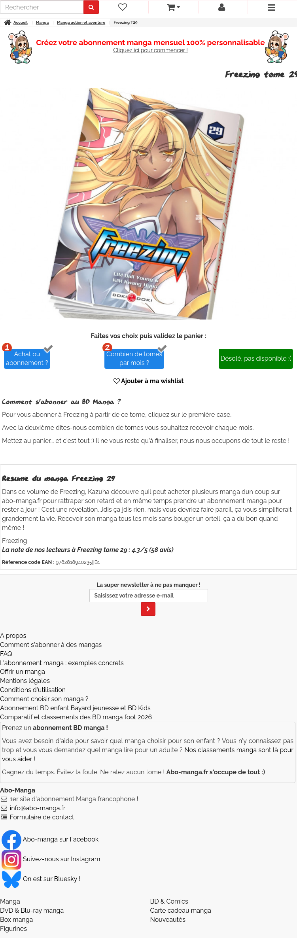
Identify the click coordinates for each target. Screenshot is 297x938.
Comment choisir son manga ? (44, 699)
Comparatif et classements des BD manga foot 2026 (76, 717)
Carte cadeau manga (181, 910)
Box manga (16, 919)
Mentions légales (25, 681)
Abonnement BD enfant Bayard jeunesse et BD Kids (75, 708)
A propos (13, 635)
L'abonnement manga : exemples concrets (62, 663)
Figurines (13, 928)
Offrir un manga (22, 671)
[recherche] (42, 7)
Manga (10, 901)
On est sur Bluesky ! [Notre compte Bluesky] (41, 879)
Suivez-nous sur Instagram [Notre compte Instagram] (51, 859)
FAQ (6, 654)
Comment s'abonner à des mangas (51, 645)
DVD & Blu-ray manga (32, 910)
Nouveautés (167, 919)
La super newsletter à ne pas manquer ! (148, 599)
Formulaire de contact (42, 817)
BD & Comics (169, 901)
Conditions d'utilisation (33, 690)
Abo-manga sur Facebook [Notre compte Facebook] (50, 839)
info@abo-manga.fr (38, 808)
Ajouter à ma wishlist (149, 381)
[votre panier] (173, 7)
